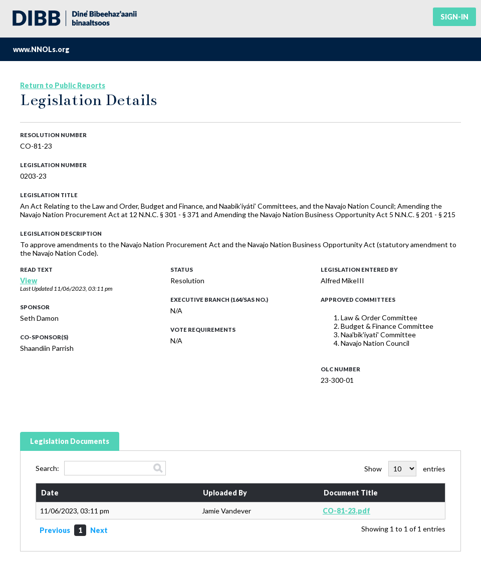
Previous (55, 530)
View (28, 280)
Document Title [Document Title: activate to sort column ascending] (351, 492)
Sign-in (454, 17)
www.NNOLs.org (41, 49)
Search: (101, 468)
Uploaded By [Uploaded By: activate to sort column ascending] (225, 492)
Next (99, 530)
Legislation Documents (69, 441)
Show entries (404, 468)
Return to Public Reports (62, 85)
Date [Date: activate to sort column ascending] (50, 492)
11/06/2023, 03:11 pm (83, 288)
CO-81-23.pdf (346, 510)
